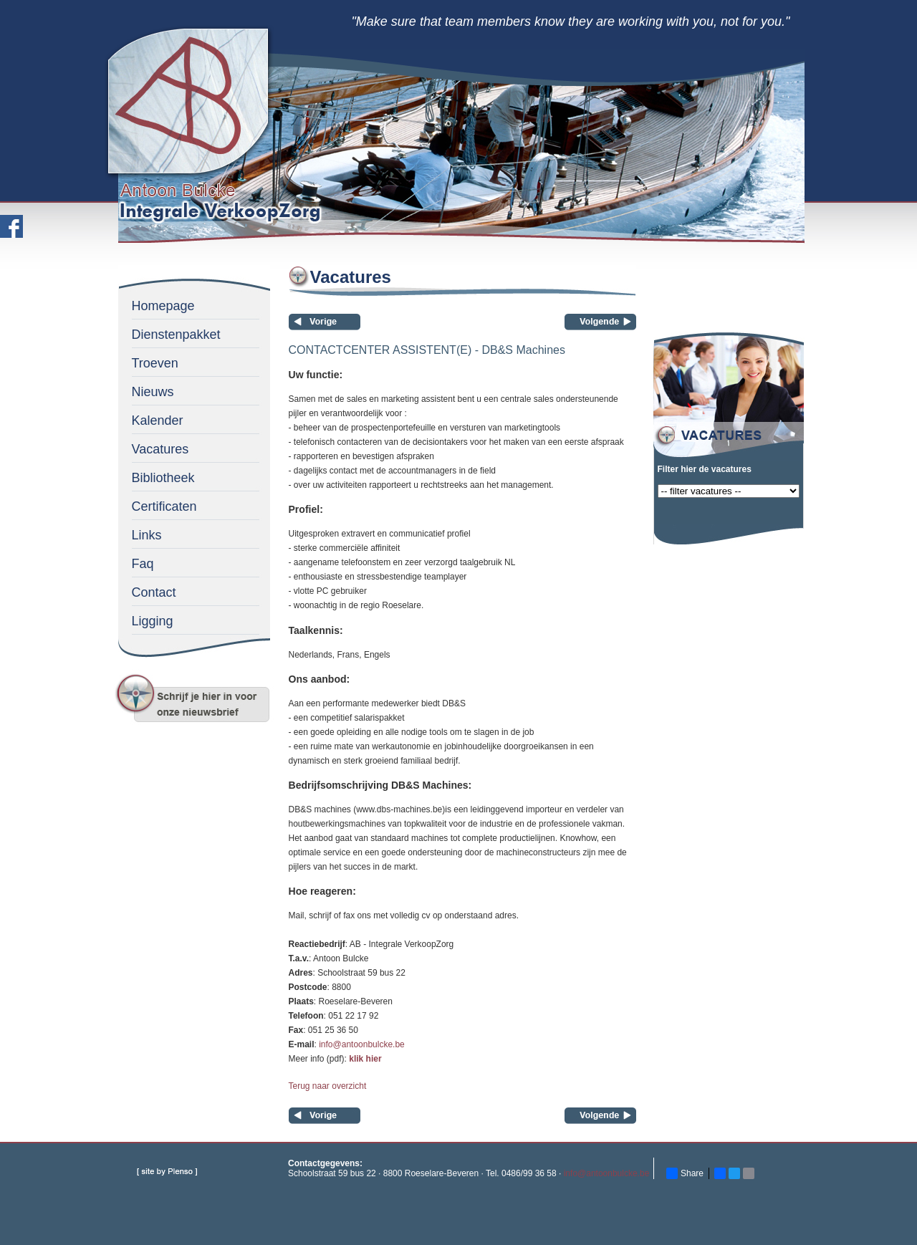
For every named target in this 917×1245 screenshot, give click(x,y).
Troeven (155, 363)
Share (685, 1173)
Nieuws (153, 392)
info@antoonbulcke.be (362, 1044)
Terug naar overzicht (328, 1086)
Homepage (163, 306)
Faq (143, 564)
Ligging (152, 621)
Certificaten (164, 506)
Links (147, 535)
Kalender (157, 420)
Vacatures (160, 449)
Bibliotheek (163, 478)
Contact (154, 592)
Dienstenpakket (176, 334)
